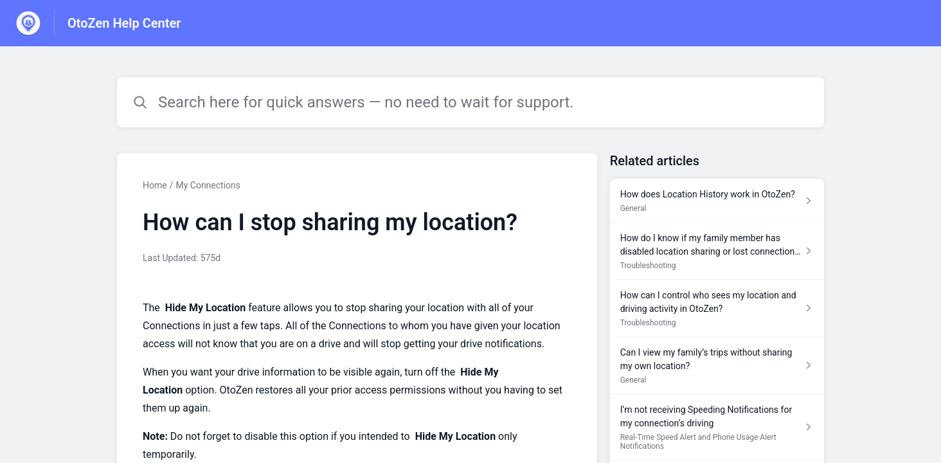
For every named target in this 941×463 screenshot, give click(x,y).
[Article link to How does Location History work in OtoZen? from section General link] (717, 200)
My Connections (207, 185)
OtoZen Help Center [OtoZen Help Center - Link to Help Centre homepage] (124, 23)
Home (155, 185)
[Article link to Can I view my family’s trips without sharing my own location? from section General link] (717, 365)
